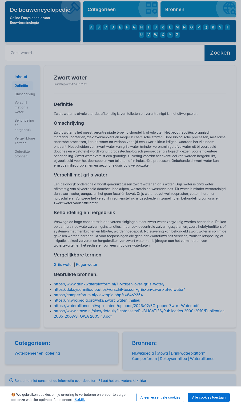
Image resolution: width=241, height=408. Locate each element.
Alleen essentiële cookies (161, 397)
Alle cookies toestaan (209, 397)
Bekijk (79, 399)
